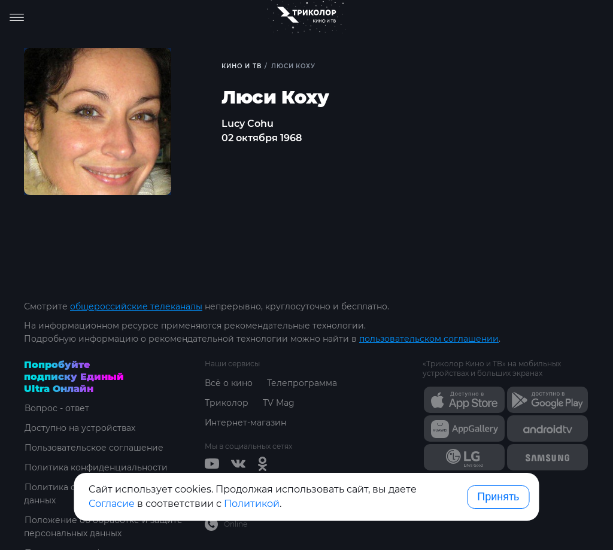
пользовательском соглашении (429, 338)
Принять (498, 497)
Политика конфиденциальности (95, 467)
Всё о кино (229, 383)
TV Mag (279, 402)
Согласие (112, 503)
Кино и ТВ (241, 66)
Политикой (252, 503)
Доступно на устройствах (79, 428)
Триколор (226, 402)
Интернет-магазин (246, 422)
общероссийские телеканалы (136, 306)
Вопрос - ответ (56, 408)
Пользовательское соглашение (93, 447)
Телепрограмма (302, 383)
